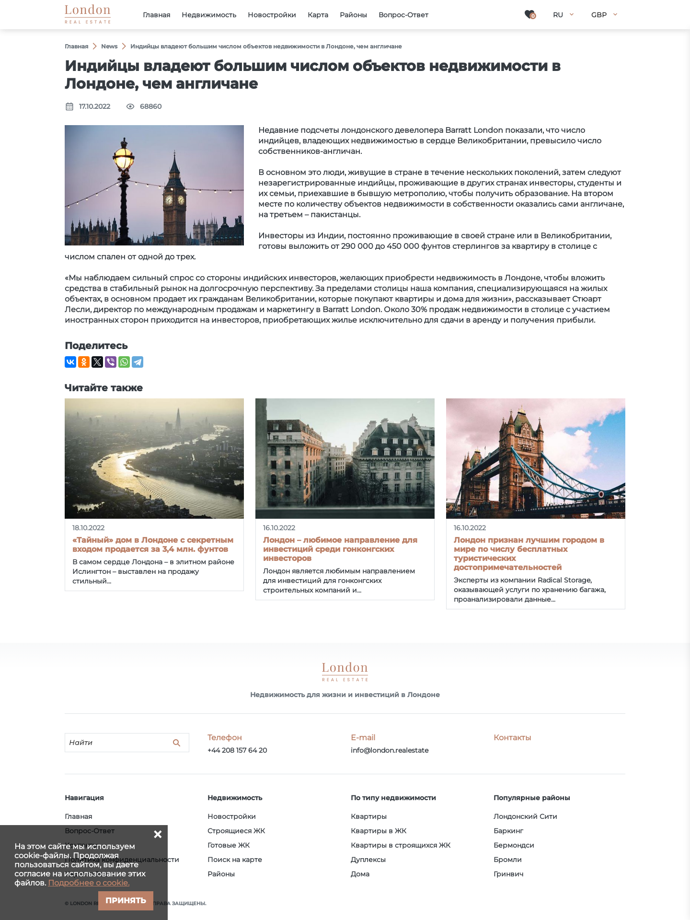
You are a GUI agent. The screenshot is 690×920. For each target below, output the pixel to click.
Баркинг (508, 831)
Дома (360, 874)
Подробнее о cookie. (88, 882)
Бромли (508, 859)
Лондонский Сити (525, 816)
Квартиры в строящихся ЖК (400, 845)
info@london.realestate (389, 750)
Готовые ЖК (228, 845)
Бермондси (514, 845)
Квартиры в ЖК (378, 831)
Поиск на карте (234, 859)
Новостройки (231, 816)
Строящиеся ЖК (236, 831)
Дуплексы (368, 859)
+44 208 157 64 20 (237, 750)
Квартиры (369, 816)
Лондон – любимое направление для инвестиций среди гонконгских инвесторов (340, 549)
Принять (125, 900)
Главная (78, 816)
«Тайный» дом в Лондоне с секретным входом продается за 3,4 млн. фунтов (152, 545)
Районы (221, 874)
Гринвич (508, 874)
